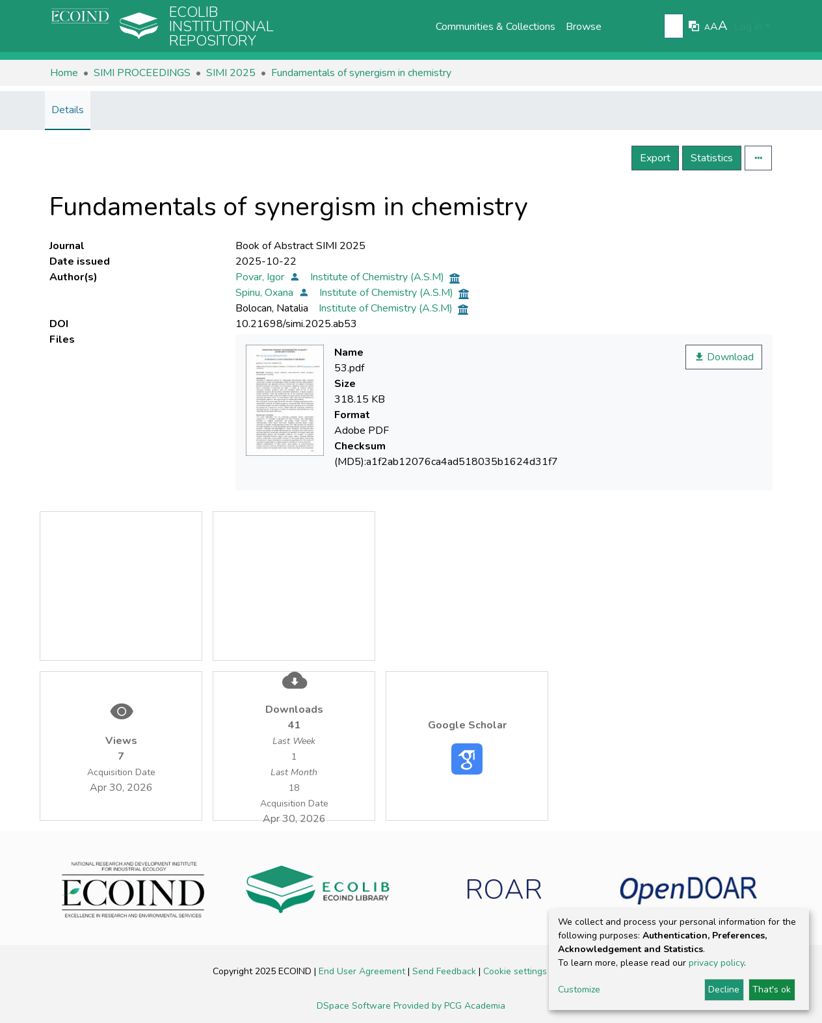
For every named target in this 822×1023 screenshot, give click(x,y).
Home (64, 73)
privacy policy (716, 963)
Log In (748, 27)
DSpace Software (355, 1006)
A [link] (707, 27)
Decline (723, 989)
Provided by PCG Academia (449, 1006)
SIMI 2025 (231, 73)
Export (655, 158)
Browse (584, 27)
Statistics (712, 158)
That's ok (771, 989)
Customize (579, 989)
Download (724, 357)
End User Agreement (363, 971)
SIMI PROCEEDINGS (142, 73)
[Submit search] (675, 26)
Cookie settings (516, 971)
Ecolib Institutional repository (221, 26)
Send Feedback (445, 971)
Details (67, 110)
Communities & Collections (495, 27)
